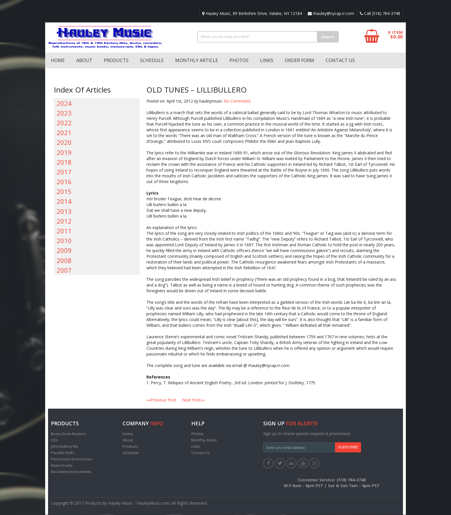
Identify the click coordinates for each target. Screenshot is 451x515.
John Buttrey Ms (64, 446)
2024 (64, 103)
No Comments (237, 101)
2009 (64, 250)
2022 (64, 123)
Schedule (152, 60)
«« (164, 400)
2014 (64, 201)
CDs (54, 440)
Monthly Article (196, 60)
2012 (64, 221)
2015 (64, 191)
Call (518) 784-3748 (380, 13)
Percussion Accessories (71, 459)
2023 (64, 113)
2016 (64, 182)
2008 (64, 260)
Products (116, 60)
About (84, 60)
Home (58, 60)
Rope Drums (61, 465)
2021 (64, 132)
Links (266, 60)
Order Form (299, 60)
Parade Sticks (63, 453)
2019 (64, 152)
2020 (64, 142)
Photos (239, 60)
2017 (64, 172)
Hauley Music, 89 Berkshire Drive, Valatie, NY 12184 (251, 13)
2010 (64, 241)
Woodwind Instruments (71, 471)
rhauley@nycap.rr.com (330, 13)
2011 (64, 231)
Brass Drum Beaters (68, 434)
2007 (64, 270)
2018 (64, 162)
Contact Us (340, 60)
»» (193, 400)
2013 (64, 211)
